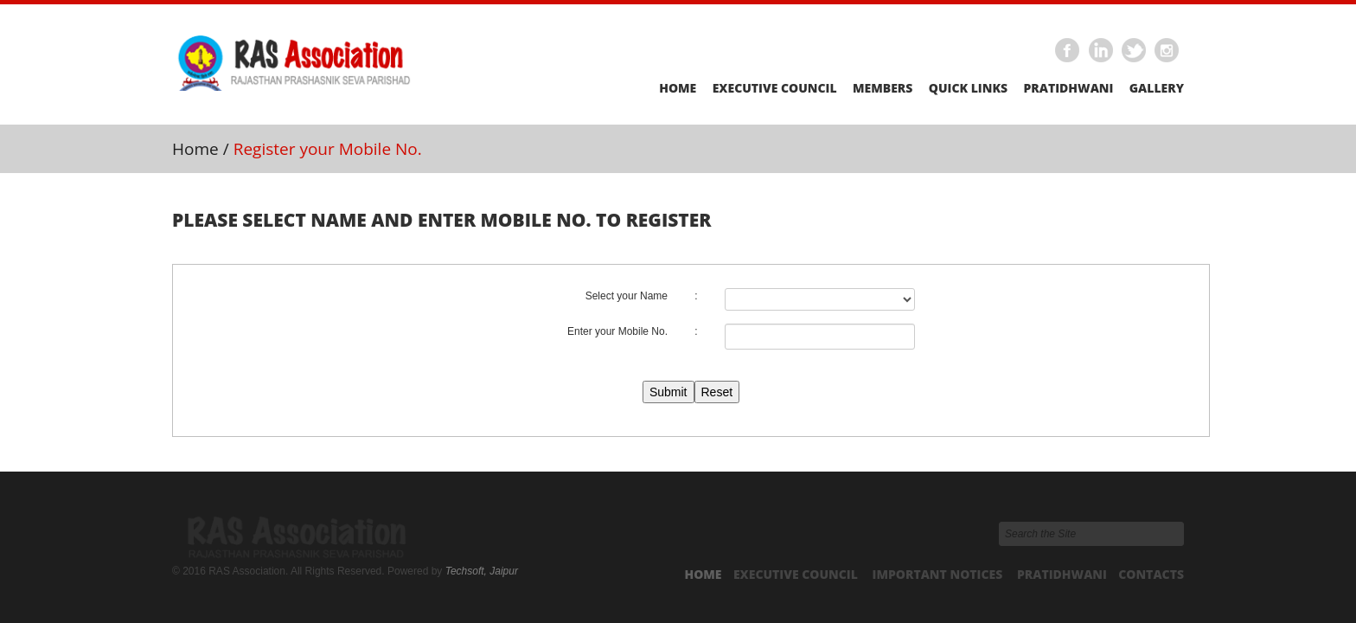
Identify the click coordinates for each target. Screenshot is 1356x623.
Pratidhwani (1068, 88)
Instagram (1167, 51)
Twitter (1135, 51)
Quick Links (968, 88)
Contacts (1151, 574)
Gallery (1156, 88)
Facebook (1068, 51)
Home (677, 88)
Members (882, 88)
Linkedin (1101, 51)
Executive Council (775, 88)
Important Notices (938, 574)
